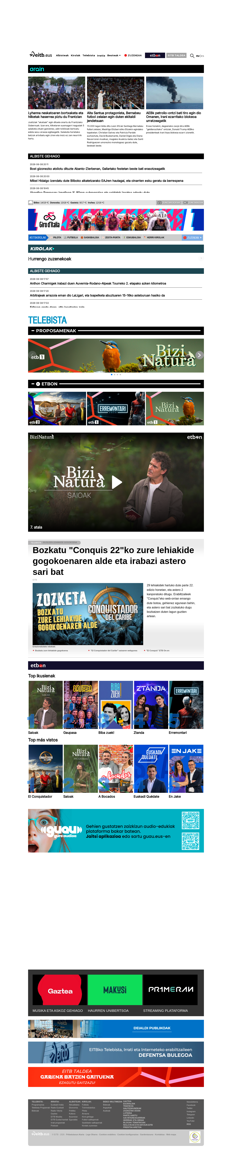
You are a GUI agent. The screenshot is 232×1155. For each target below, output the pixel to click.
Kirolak (75, 55)
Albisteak (62, 55)
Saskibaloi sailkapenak (92, 1123)
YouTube (190, 1121)
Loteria (127, 1113)
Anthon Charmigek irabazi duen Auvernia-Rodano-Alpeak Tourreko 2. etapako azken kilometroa (98, 283)
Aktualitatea (74, 1105)
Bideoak (35, 1111)
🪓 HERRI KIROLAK (154, 237)
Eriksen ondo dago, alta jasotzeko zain (57, 307)
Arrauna (85, 1114)
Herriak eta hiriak (133, 1120)
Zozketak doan (131, 1111)
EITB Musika (56, 1117)
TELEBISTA (47, 320)
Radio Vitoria (56, 1111)
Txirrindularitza (88, 1108)
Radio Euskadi (57, 1108)
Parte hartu (130, 1115)
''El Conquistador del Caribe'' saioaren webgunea (114, 650)
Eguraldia (73, 1120)
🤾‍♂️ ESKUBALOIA (132, 237)
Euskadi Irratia (57, 1105)
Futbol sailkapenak (90, 1120)
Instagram (191, 1111)
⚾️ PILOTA (55, 237)
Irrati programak (58, 1123)
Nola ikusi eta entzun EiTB (138, 1125)
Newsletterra (192, 1102)
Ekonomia (73, 1108)
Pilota (84, 1111)
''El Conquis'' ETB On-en (157, 650)
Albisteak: (75, 1102)
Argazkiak (107, 1108)
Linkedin (190, 1118)
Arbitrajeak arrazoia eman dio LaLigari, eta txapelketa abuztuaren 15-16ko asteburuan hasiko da (97, 295)
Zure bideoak (193, 202)
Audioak (106, 1111)
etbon (49, 384)
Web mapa (171, 1134)
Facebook (191, 1105)
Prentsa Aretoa (132, 1127)
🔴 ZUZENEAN (191, 237)
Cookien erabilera (107, 1134)
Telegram (191, 1114)
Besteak (112, 55)
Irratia (101, 55)
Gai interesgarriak (134, 1118)
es (202, 56)
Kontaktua (160, 1134)
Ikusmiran (73, 1117)
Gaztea (54, 1114)
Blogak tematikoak (134, 1122)
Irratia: (55, 1102)
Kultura (72, 1114)
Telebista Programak (41, 1108)
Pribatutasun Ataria (75, 1134)
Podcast (54, 1126)
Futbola (85, 1105)
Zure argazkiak (169, 202)
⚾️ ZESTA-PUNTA (111, 237)
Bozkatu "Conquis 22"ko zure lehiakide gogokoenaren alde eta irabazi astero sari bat (113, 561)
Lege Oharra (92, 1134)
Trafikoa (128, 1106)
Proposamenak (56, 330)
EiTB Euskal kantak (59, 1120)
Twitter (189, 1108)
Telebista (88, 55)
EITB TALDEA (176, 55)
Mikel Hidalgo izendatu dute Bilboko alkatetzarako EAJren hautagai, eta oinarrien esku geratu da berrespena (106, 181)
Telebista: (37, 1102)
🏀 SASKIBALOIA (90, 237)
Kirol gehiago (88, 1117)
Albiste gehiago (45, 156)
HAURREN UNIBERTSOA (108, 1011)
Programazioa (38, 1105)
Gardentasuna (146, 1134)
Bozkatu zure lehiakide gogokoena (51, 650)
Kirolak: (87, 1102)
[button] (111, 374)
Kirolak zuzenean (89, 1126)
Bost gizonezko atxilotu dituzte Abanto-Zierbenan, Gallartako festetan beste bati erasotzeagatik (97, 169)
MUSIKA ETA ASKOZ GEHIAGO (58, 1011)
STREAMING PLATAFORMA (165, 1011)
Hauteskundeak (132, 1108)
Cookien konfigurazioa (127, 1134)
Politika (72, 1111)
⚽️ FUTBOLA (71, 237)
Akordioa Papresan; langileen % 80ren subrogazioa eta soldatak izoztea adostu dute (90, 193)
